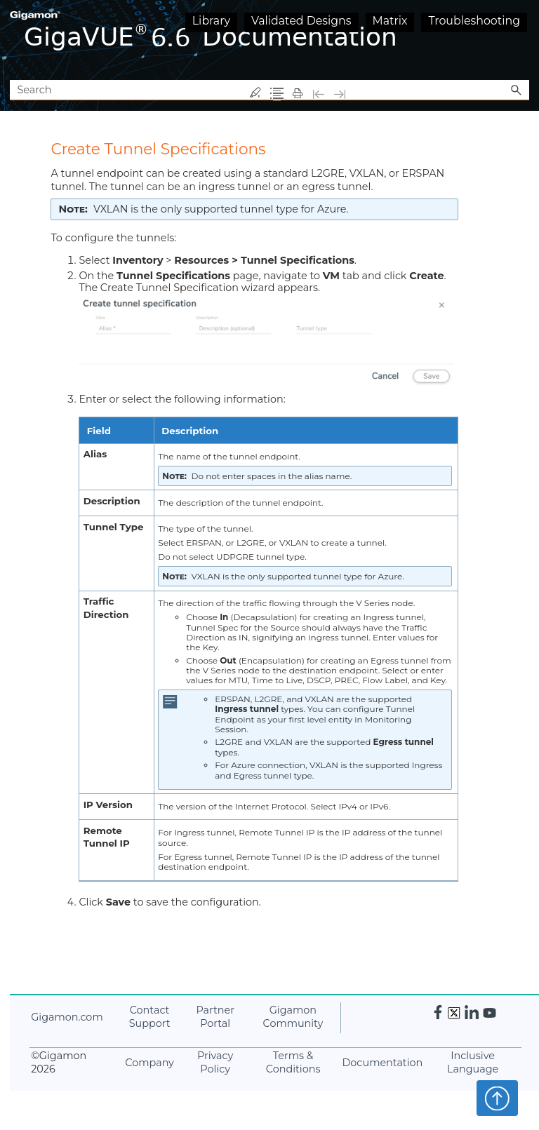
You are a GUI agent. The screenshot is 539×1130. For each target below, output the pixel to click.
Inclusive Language (472, 1062)
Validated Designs (301, 20)
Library (211, 20)
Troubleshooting (474, 20)
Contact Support (150, 1017)
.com (66, 1017)
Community (293, 1017)
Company (149, 1062)
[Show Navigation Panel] (521, 40)
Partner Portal (215, 1017)
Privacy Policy (215, 1062)
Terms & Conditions (293, 1062)
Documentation (382, 1062)
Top (497, 1098)
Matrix (390, 20)
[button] (516, 90)
